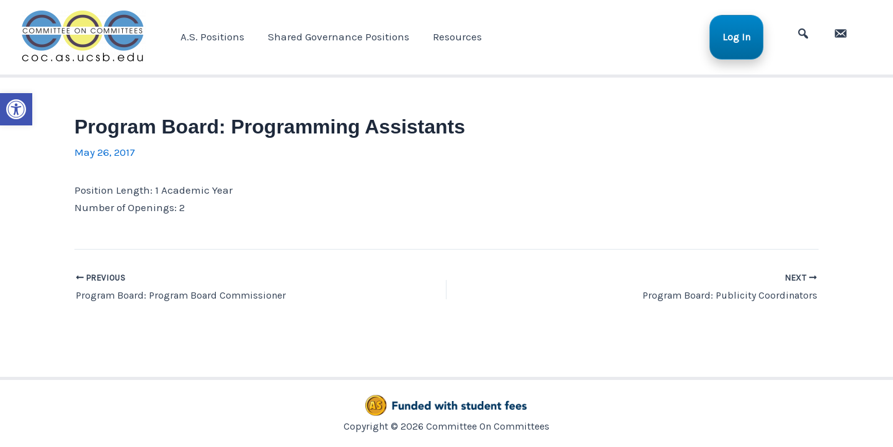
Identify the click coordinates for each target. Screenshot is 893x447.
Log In (741, 37)
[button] (16, 109)
